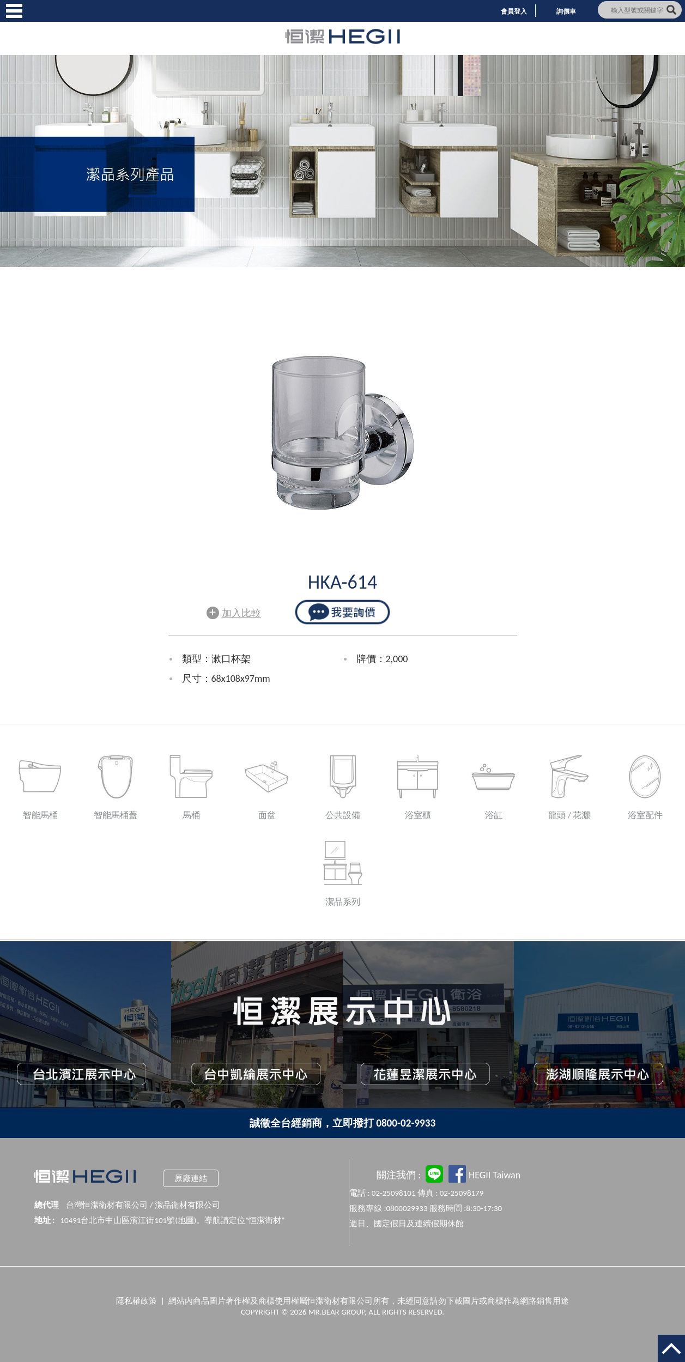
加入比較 (234, 612)
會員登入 (514, 11)
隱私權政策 (136, 1301)
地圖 (186, 1220)
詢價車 (566, 11)
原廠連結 (190, 1178)
